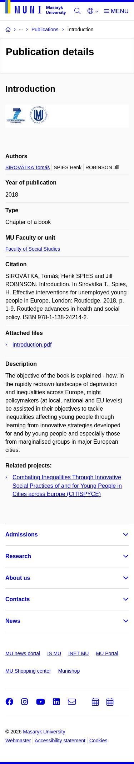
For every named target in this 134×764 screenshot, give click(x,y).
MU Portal (107, 653)
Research (18, 556)
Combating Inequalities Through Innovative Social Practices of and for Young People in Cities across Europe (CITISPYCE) (67, 485)
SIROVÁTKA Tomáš (27, 167)
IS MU (54, 653)
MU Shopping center (28, 671)
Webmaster (18, 740)
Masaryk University (44, 731)
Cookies (98, 740)
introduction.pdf (32, 345)
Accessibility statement (60, 740)
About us (17, 578)
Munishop (69, 671)
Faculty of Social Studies (32, 249)
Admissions (21, 534)
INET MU (78, 653)
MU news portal (22, 653)
